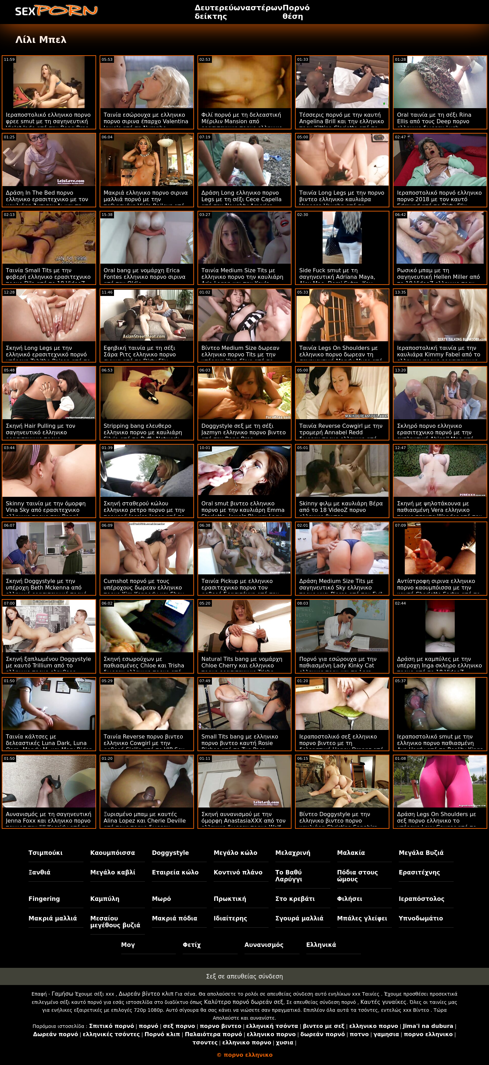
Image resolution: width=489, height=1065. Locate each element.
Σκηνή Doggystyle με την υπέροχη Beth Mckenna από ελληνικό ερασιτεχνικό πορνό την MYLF (46, 591)
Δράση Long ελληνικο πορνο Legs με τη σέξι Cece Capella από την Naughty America (242, 199)
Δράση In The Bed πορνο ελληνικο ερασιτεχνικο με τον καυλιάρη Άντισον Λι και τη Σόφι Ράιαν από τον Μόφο (47, 203)
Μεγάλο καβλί (112, 872)
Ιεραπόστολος (421, 898)
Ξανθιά (39, 872)
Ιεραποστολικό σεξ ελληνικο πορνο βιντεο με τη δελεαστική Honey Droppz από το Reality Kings (341, 746)
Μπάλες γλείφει (362, 918)
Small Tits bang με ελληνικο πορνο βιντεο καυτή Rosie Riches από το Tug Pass (240, 743)
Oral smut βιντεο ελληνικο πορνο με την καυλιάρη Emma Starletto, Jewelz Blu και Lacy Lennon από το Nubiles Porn (243, 513)
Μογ (128, 944)
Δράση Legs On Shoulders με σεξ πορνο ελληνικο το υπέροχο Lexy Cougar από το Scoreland (436, 824)
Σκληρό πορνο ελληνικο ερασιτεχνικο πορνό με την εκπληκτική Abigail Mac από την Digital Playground (435, 436)
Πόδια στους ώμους (357, 876)
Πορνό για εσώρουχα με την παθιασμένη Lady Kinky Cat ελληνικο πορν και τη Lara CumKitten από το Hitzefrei (337, 669)
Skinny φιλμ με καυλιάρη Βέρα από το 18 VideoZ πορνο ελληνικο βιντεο (341, 510)
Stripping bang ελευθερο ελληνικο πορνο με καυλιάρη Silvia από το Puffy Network (143, 432)
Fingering (44, 898)
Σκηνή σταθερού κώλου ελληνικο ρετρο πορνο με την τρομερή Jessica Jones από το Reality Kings (144, 513)
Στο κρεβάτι (295, 898)
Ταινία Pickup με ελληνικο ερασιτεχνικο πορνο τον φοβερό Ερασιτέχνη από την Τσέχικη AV (240, 591)
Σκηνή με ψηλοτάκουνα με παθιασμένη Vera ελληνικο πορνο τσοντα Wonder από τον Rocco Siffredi (439, 513)
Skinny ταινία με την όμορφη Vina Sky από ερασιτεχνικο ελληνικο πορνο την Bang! (46, 510)
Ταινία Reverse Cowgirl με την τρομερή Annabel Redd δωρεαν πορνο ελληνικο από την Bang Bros (341, 436)
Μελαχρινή (292, 852)
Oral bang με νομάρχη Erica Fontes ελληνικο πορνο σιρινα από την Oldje (144, 277)
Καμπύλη (105, 898)
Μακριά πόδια (174, 918)
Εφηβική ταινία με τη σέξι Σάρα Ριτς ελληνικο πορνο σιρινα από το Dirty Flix (140, 354)
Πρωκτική (230, 898)
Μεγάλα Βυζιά (421, 852)
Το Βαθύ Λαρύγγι (288, 876)
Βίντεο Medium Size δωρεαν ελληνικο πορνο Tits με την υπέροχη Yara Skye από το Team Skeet (241, 358)
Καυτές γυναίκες (384, 1002)
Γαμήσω (62, 993)
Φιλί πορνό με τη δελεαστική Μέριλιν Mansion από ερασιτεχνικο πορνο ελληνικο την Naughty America (242, 125)
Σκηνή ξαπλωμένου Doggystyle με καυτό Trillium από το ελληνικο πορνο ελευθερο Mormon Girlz (48, 669)
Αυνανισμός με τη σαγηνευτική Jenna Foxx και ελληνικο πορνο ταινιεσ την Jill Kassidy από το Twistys (48, 824)
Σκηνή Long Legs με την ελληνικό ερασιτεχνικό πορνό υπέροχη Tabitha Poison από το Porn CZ (48, 358)
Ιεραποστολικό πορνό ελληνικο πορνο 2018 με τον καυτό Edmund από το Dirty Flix (439, 199)
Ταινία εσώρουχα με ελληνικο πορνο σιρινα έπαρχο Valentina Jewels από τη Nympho (146, 121)
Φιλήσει (349, 898)
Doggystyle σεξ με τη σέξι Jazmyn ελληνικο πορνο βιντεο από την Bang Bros (244, 432)
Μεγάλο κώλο (235, 852)
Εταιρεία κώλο (175, 872)
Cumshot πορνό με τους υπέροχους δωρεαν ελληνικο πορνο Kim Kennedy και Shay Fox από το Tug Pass (144, 591)
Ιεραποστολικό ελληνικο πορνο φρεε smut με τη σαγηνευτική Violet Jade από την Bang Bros (48, 121)
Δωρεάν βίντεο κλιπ (146, 993)
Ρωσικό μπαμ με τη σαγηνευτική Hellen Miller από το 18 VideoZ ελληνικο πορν (438, 277)
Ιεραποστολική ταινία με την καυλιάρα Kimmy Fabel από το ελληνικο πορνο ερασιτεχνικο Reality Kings (438, 358)
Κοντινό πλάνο (238, 872)
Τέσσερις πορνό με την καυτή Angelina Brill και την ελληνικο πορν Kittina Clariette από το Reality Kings (341, 125)
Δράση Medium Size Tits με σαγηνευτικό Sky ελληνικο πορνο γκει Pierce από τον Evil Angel (340, 591)
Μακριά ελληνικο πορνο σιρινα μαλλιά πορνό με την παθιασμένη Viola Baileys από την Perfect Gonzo (146, 203)
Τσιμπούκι (45, 852)
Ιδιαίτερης (230, 918)
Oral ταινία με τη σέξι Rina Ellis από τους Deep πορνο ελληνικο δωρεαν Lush (434, 121)
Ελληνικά (321, 944)
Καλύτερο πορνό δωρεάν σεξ (243, 1002)
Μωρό (161, 898)
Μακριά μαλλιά (53, 918)
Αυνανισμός (264, 944)
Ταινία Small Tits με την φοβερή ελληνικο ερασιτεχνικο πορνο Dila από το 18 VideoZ (48, 277)
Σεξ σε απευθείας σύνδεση (244, 976)
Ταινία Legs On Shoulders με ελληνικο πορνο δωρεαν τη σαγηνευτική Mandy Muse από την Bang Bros (340, 358)
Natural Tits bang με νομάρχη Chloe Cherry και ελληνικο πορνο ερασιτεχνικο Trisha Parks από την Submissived (242, 669)
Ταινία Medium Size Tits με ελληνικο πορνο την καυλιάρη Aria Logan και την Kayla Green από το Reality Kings (243, 280)
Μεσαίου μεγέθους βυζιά (115, 922)
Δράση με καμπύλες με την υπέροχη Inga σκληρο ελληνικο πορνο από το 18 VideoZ (439, 665)
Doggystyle (170, 852)
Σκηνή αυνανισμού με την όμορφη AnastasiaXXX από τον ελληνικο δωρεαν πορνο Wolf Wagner (244, 824)
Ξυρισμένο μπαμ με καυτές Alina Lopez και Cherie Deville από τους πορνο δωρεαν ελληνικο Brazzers (145, 824)
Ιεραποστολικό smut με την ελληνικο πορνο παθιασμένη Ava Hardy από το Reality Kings (440, 743)
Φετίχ (192, 944)
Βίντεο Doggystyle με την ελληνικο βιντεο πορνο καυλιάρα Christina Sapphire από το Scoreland (338, 824)
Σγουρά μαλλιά (299, 918)
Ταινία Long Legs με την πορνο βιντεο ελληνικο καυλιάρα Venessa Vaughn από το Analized (341, 203)
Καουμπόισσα (112, 852)
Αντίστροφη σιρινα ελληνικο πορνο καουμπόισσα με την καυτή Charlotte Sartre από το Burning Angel (438, 591)
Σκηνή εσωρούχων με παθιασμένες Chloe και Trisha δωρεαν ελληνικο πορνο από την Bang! (144, 669)
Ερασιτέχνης (419, 872)
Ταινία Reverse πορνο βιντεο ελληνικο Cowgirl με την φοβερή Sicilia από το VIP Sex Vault (144, 746)
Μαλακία (351, 852)
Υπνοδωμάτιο (421, 918)
